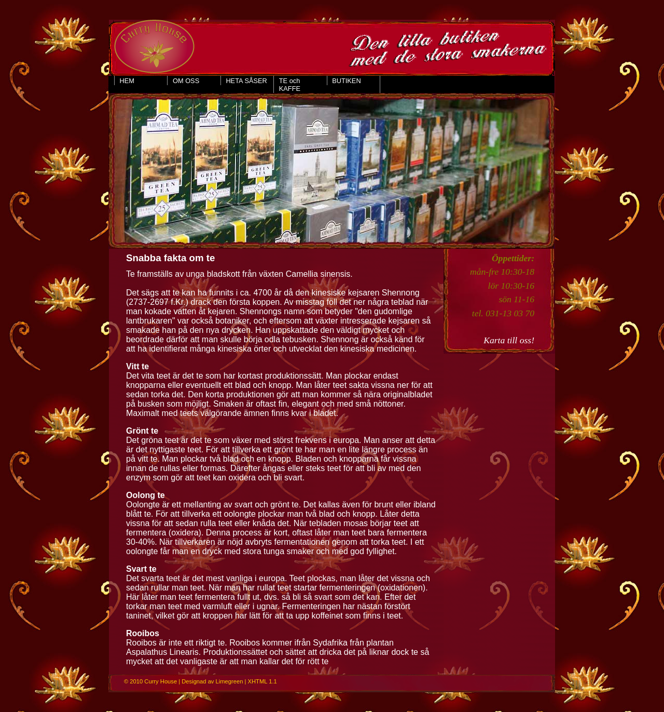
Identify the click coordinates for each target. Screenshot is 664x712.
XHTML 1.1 (262, 681)
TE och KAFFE (289, 84)
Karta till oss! (508, 340)
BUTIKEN (346, 81)
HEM (127, 81)
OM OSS (186, 81)
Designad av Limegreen (212, 681)
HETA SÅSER (246, 81)
